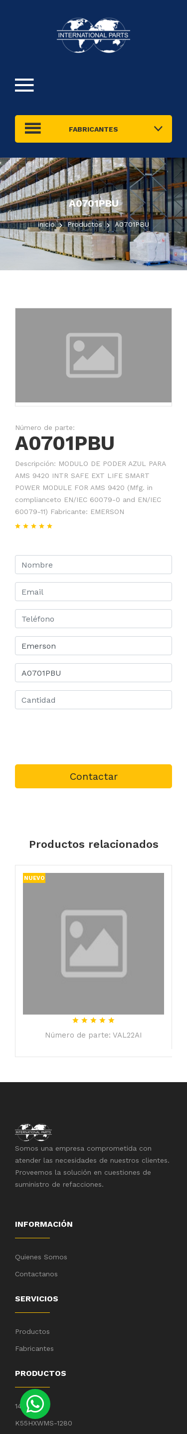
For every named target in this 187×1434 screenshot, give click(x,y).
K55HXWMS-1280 (43, 1423)
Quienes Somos (41, 1257)
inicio (46, 224)
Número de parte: (45, 427)
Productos (32, 1331)
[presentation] (91, 736)
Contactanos (36, 1274)
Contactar (94, 776)
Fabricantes (34, 1348)
